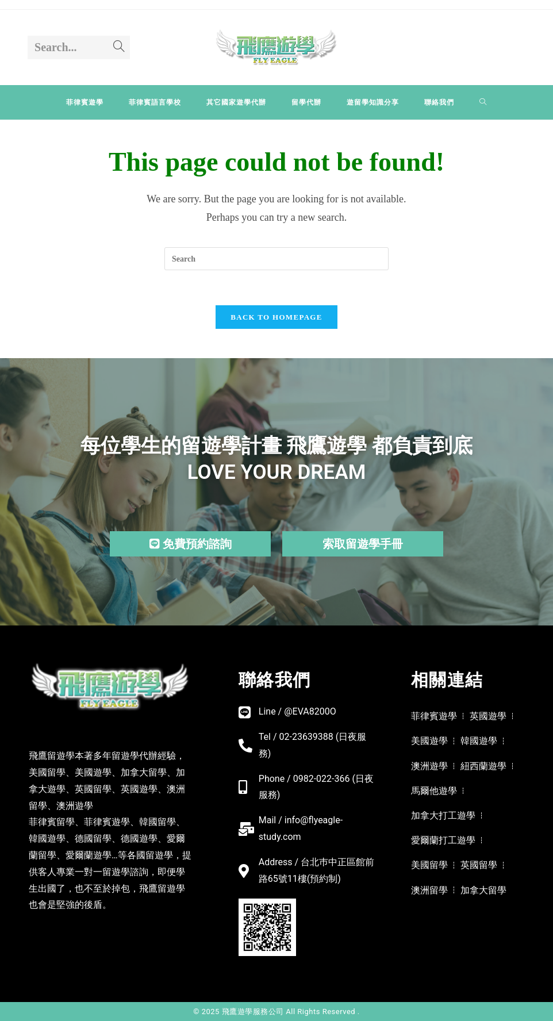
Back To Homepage (276, 317)
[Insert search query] (276, 258)
